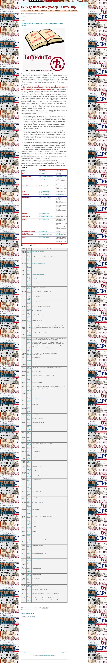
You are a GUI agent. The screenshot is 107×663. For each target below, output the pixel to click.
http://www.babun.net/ (29, 284)
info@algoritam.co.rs (60, 171)
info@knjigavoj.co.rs (36, 559)
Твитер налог (57, 10)
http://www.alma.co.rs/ (29, 276)
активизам (27, 609)
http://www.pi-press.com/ (44, 215)
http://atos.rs (42, 173)
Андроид (64, 10)
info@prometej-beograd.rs (37, 502)
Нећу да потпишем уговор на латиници (48, 7)
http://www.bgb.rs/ (43, 231)
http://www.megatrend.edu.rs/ (45, 234)
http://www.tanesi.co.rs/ (29, 546)
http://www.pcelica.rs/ (29, 523)
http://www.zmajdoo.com (29, 406)
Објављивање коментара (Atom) (48, 655)
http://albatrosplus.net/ (29, 272)
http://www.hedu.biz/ (29, 591)
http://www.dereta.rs (29, 368)
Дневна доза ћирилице (72, 10)
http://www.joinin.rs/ (28, 415)
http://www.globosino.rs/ (44, 179)
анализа (32, 609)
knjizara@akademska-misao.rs (38, 263)
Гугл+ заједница (44, 10)
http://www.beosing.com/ (29, 308)
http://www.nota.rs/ (29, 476)
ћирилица (36, 609)
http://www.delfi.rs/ (29, 364)
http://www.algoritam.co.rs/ (45, 171)
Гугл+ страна (30, 10)
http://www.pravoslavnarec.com (46, 216)
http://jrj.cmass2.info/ (29, 420)
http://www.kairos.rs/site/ (44, 192)
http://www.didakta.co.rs (29, 373)
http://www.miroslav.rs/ (44, 213)
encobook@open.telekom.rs (38, 398)
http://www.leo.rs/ (29, 458)
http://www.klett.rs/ (29, 429)
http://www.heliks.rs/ (29, 586)
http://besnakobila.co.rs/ (29, 312)
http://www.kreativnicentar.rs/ (45, 197)
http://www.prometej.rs (44, 237)
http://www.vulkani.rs (28, 280)
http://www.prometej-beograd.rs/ (29, 505)
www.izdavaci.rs (50, 77)
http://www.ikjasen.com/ (44, 191)
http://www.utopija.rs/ (29, 575)
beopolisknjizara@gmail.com (38, 301)
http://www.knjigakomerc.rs (45, 194)
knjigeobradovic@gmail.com (38, 251)
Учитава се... (24, 16)
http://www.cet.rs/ (29, 595)
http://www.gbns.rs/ (43, 185)
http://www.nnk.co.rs (29, 472)
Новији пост (24, 652)
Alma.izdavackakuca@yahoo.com (39, 274)
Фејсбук (51, 10)
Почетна (23, 10)
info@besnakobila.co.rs (37, 310)
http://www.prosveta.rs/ (44, 219)
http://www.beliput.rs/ (29, 288)
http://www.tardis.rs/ (29, 551)
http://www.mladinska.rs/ (29, 468)
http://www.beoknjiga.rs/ (29, 298)
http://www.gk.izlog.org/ (29, 355)
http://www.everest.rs (29, 384)
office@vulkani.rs (35, 278)
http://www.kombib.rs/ (29, 433)
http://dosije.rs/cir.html (44, 233)
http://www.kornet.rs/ (29, 444)
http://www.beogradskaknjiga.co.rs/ (46, 176)
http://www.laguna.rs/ (29, 449)
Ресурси (36, 10)
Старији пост (63, 652)
